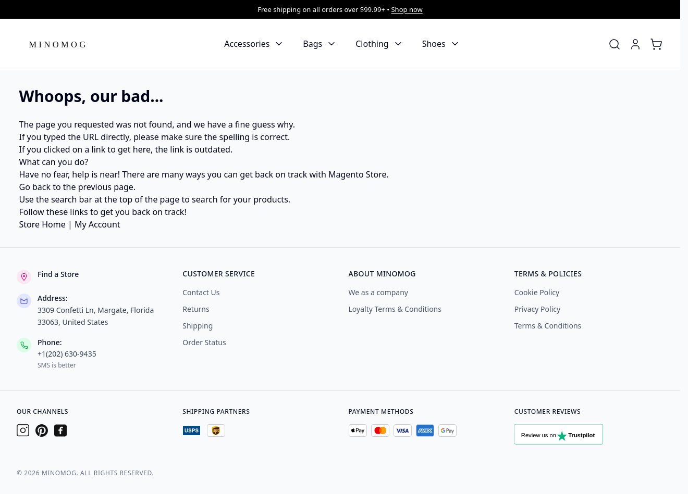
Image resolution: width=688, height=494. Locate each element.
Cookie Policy (536, 292)
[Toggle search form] (614, 44)
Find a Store (58, 274)
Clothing (371, 43)
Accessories (246, 43)
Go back (35, 187)
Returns (195, 309)
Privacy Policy (537, 309)
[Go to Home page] (58, 44)
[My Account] (635, 44)
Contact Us (200, 292)
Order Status (204, 342)
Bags (312, 43)
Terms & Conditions (548, 326)
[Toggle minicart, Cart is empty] (656, 44)
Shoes (434, 43)
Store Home (42, 224)
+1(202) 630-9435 (67, 354)
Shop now (406, 9)
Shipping (197, 326)
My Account (97, 224)
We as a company (379, 292)
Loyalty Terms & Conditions (395, 309)
